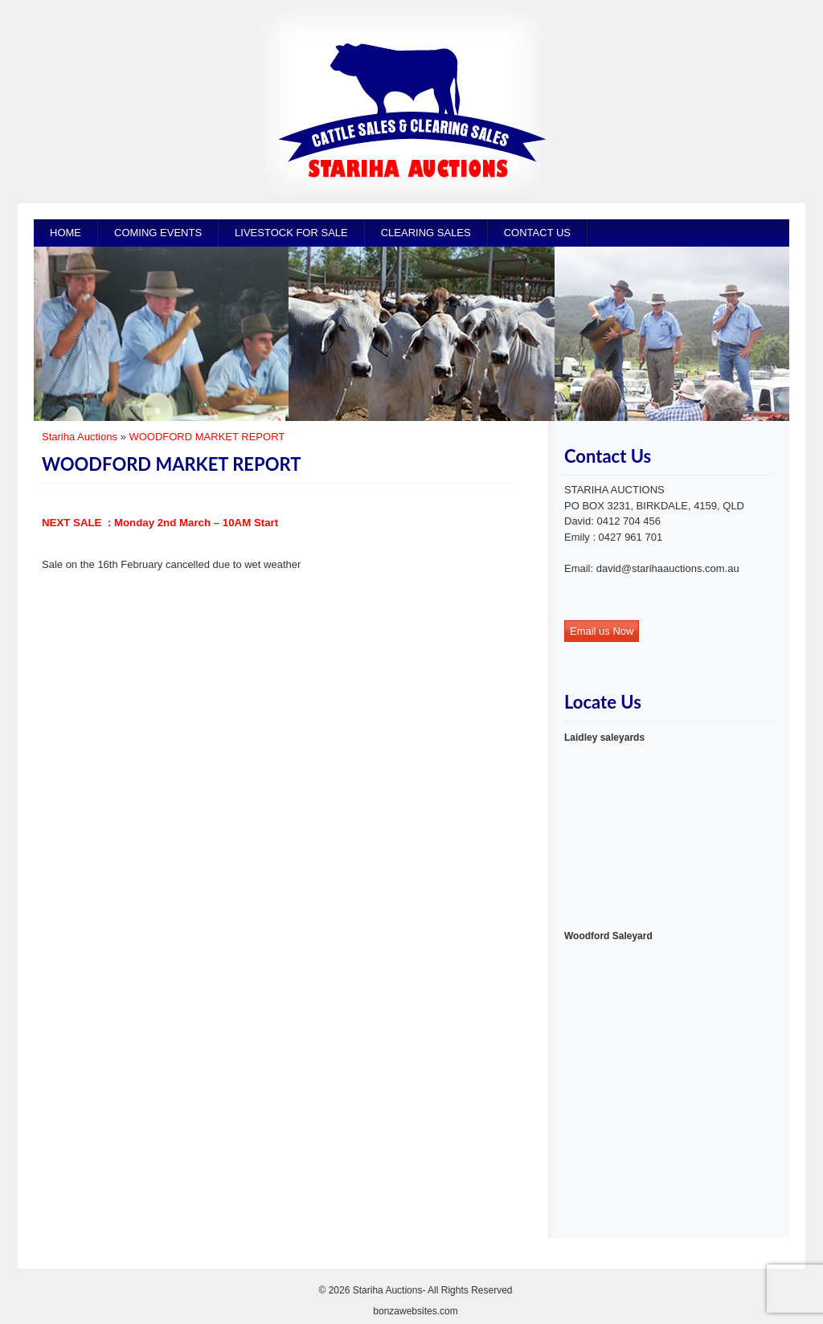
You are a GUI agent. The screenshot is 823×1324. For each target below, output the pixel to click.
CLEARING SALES (426, 233)
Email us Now (601, 631)
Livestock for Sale (291, 233)
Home (65, 233)
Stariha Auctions (79, 437)
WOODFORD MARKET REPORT (207, 437)
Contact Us (537, 233)
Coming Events (158, 233)
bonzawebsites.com (415, 1311)
